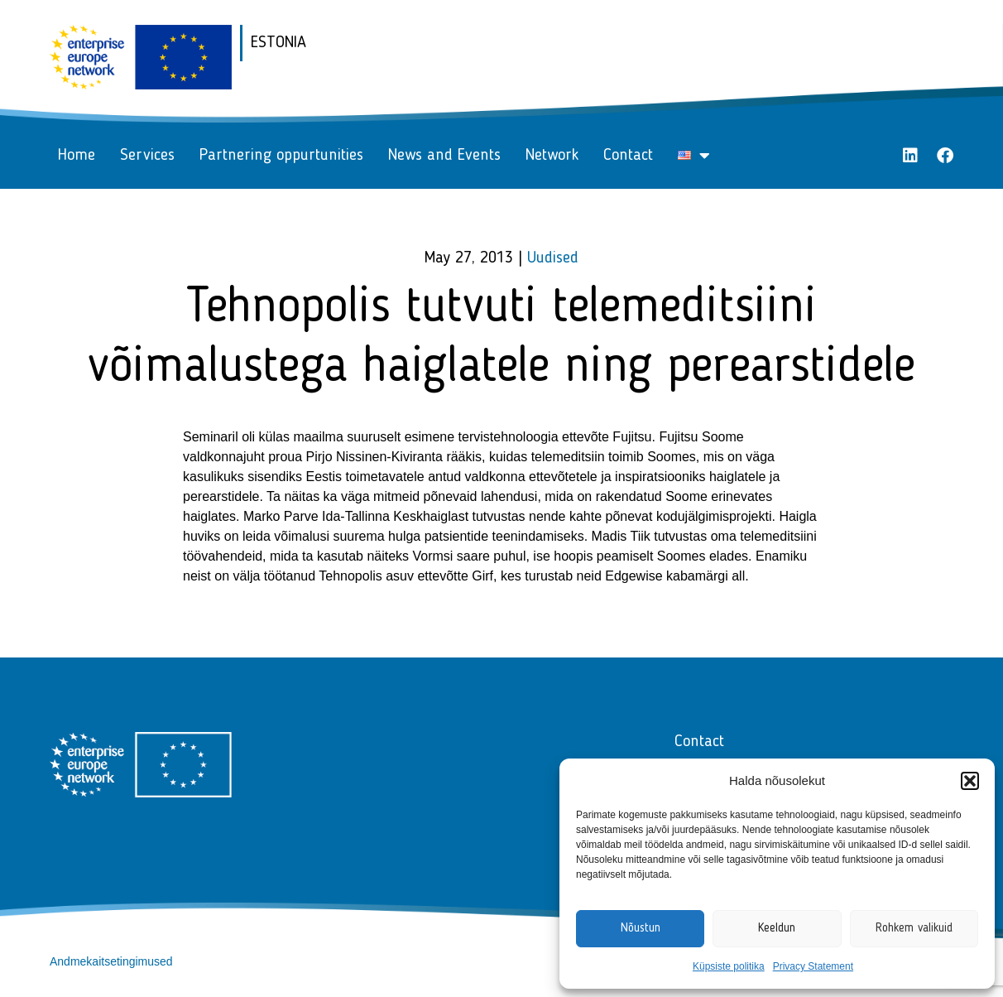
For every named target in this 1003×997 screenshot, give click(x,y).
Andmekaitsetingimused (111, 961)
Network (551, 155)
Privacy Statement (813, 966)
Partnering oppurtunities (281, 155)
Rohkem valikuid (914, 928)
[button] (970, 781)
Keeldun (776, 928)
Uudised (552, 258)
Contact (628, 155)
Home (76, 155)
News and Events (444, 155)
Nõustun (640, 928)
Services (147, 155)
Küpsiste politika (729, 966)
